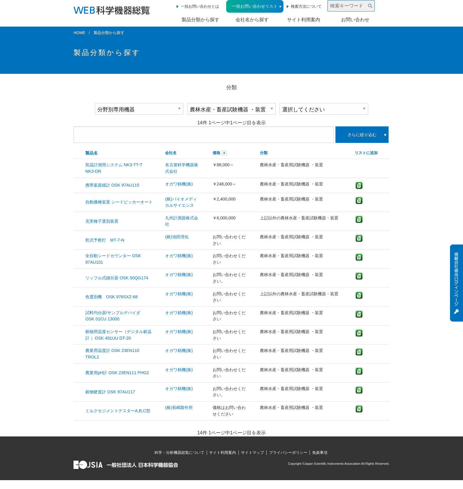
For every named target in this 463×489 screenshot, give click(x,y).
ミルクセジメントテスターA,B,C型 (117, 410)
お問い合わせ (355, 19)
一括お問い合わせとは (200, 6)
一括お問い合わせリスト (255, 6)
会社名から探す (252, 19)
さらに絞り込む (362, 134)
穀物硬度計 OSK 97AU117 (112, 391)
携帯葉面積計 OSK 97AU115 (112, 185)
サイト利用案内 (303, 19)
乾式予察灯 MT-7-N (104, 240)
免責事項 (319, 452)
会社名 (171, 153)
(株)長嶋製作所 (179, 407)
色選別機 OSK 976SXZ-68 (111, 296)
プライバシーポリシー (288, 452)
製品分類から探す (200, 19)
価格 (216, 153)
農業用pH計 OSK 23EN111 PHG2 (117, 372)
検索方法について (306, 6)
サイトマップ (252, 452)
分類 (264, 153)
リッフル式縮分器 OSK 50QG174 (116, 278)
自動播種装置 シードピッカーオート (119, 202)
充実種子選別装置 (101, 221)
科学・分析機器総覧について (179, 452)
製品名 (91, 153)
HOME (79, 32)
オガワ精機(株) (179, 184)
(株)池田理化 (177, 236)
